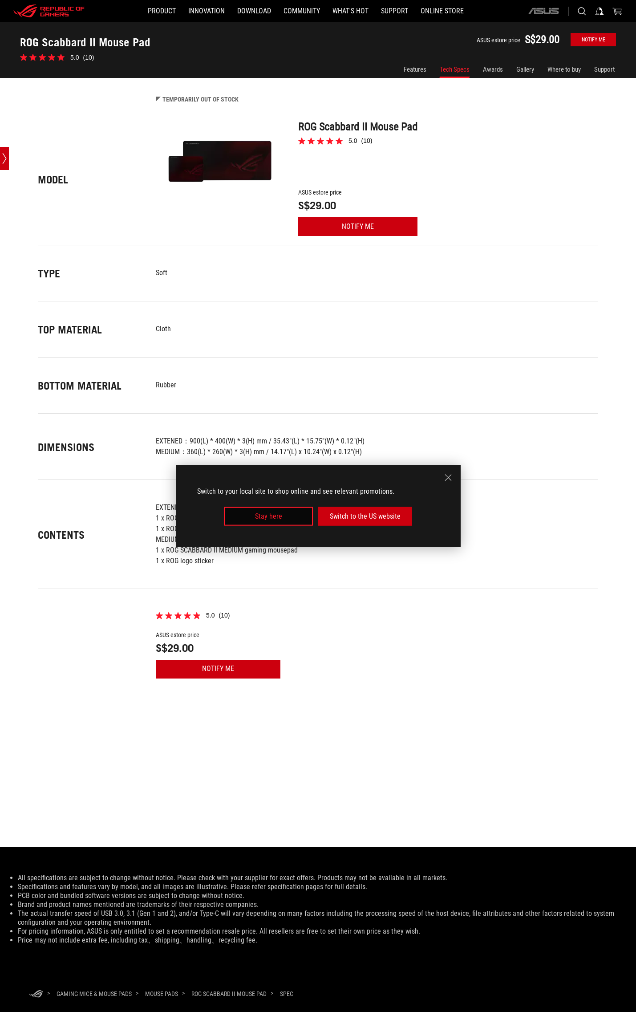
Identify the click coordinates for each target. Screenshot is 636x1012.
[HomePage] (36, 994)
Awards (493, 69)
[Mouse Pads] (161, 993)
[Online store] (442, 11)
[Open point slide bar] (4, 158)
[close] (448, 477)
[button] (162, 11)
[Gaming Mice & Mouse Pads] (94, 993)
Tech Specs (455, 69)
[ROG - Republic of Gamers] (49, 11)
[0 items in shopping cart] (617, 11)
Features (415, 69)
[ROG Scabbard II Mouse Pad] (229, 993)
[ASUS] (543, 11)
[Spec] (286, 994)
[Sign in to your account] (599, 11)
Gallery (525, 69)
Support (604, 69)
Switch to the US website (365, 516)
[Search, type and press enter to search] (581, 11)
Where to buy (564, 69)
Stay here (268, 516)
